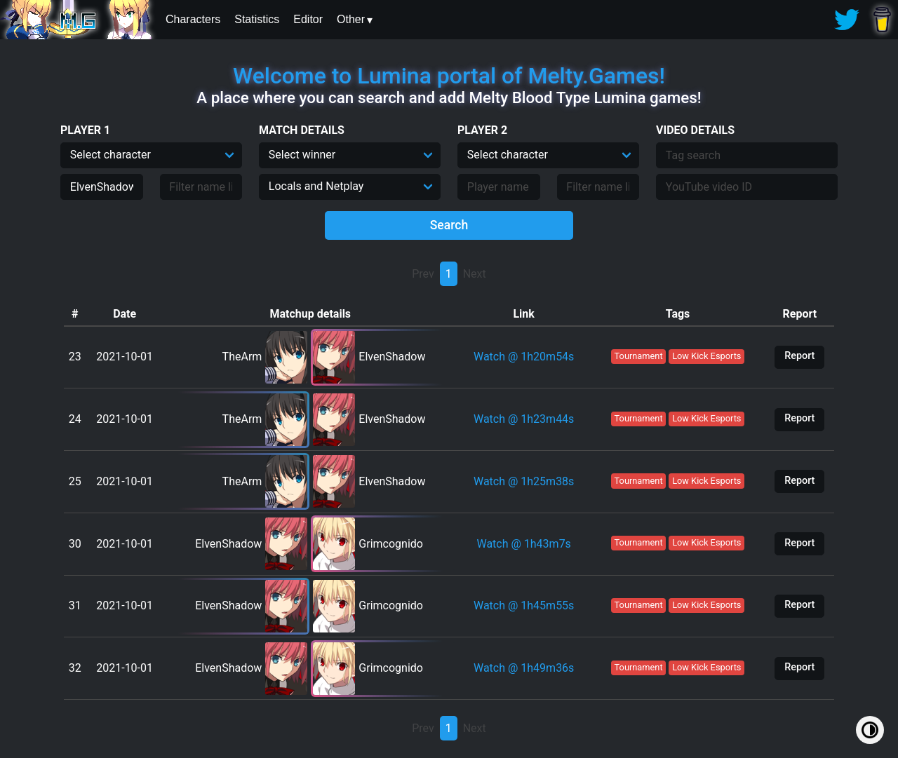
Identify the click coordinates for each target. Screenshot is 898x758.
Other (351, 19)
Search (449, 225)
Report (799, 356)
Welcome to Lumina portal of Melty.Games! (449, 75)
